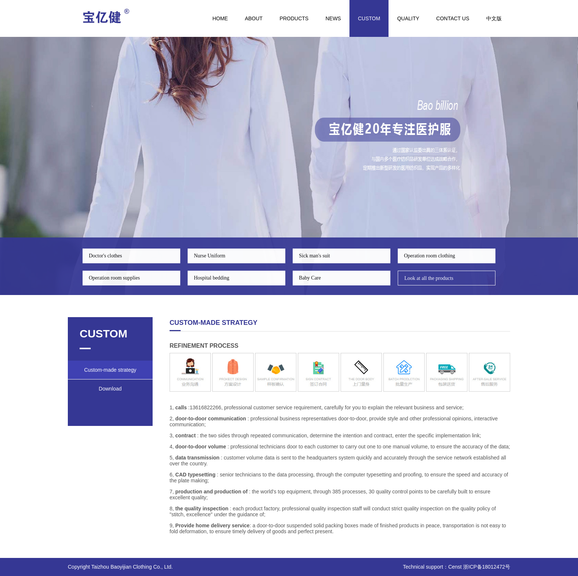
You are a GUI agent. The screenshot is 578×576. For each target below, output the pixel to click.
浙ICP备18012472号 (486, 567)
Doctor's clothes (105, 255)
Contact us (452, 18)
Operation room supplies (114, 278)
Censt (455, 567)
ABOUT (253, 18)
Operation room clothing (429, 255)
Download (110, 389)
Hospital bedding (211, 278)
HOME (220, 18)
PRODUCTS (294, 18)
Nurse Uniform (209, 255)
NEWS (333, 18)
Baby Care (310, 278)
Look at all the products (428, 278)
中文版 (494, 18)
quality (408, 18)
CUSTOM (369, 18)
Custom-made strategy (110, 370)
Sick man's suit (314, 255)
